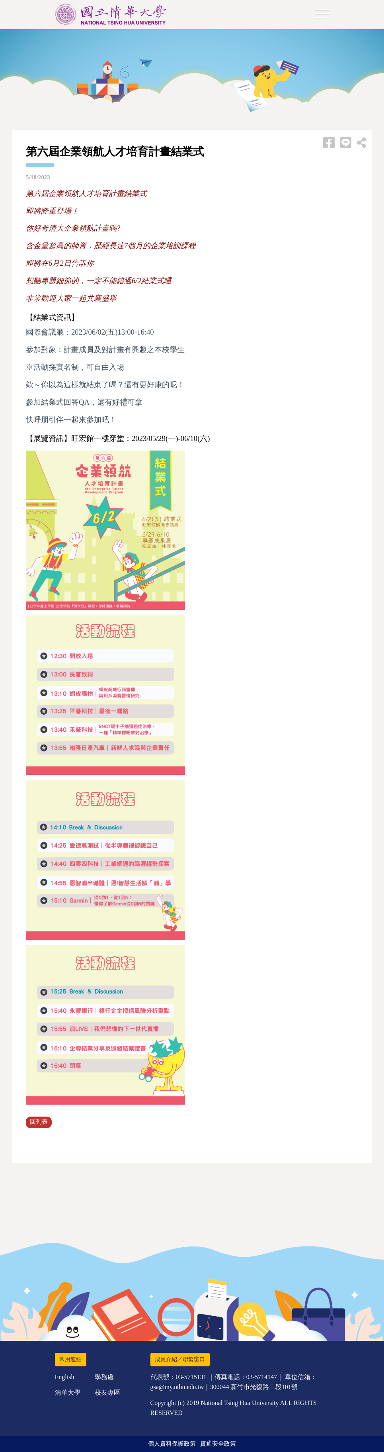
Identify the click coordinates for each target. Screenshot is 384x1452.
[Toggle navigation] (322, 14)
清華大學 (67, 1392)
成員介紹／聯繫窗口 (180, 1359)
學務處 (104, 1377)
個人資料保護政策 (172, 1443)
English (64, 1377)
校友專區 (107, 1392)
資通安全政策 (218, 1443)
